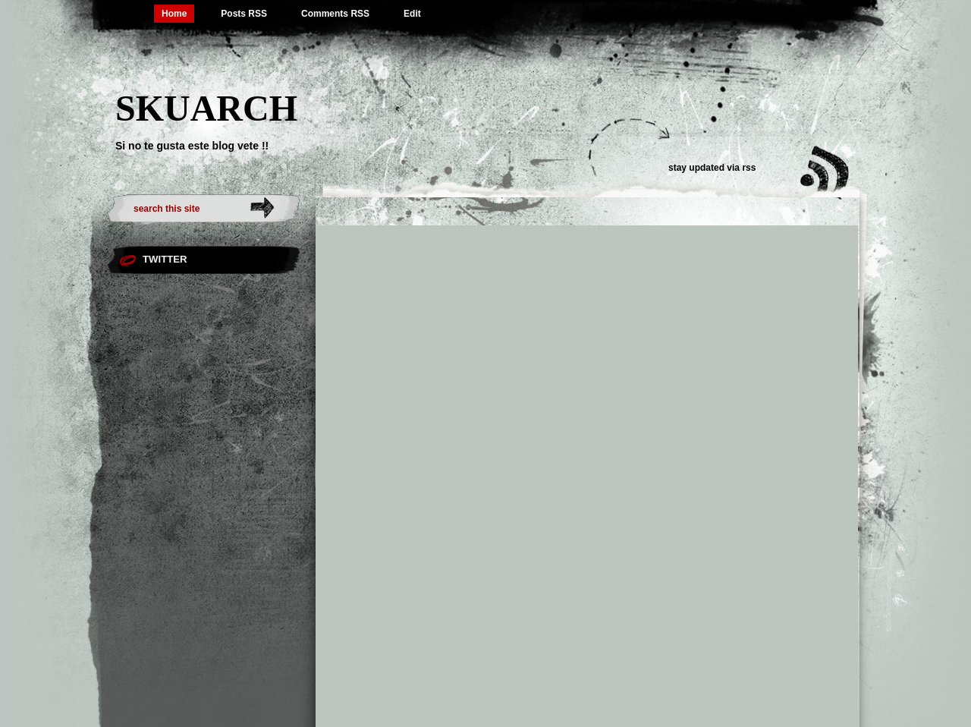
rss (749, 167)
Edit (412, 13)
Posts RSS (244, 13)
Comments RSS (335, 13)
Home (174, 13)
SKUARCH (206, 108)
